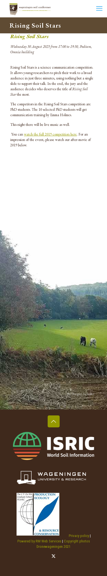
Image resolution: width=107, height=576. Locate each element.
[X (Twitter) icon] (53, 556)
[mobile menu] (99, 8)
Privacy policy (79, 536)
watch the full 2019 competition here (50, 134)
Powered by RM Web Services (39, 541)
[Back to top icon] (54, 421)
